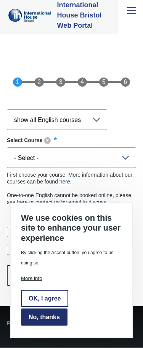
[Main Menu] (131, 10)
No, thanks (44, 317)
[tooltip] (47, 140)
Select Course (29, 140)
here (64, 182)
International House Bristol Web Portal (79, 15)
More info (31, 278)
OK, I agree (45, 298)
